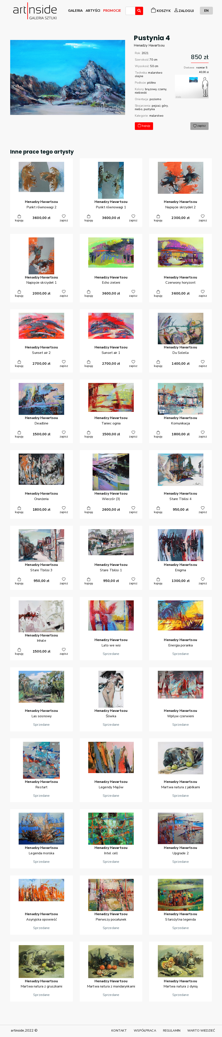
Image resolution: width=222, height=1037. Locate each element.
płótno (151, 83)
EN (206, 10)
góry (165, 106)
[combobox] (130, 11)
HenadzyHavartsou (149, 45)
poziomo (155, 99)
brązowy (151, 89)
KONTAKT (119, 1030)
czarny (162, 89)
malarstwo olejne (148, 74)
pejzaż (156, 106)
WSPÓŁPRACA (145, 1030)
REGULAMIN (171, 1030)
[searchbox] (128, 11)
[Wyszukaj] (139, 11)
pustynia (149, 109)
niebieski (141, 93)
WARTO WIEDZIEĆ (201, 1030)
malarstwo (156, 116)
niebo (138, 109)
